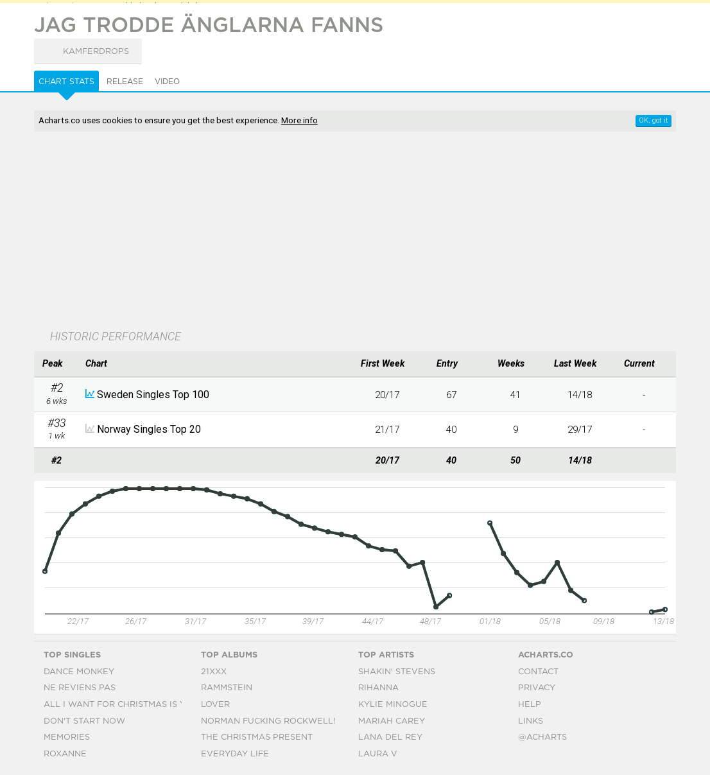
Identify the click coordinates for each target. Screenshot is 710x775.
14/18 (579, 395)
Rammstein (226, 688)
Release (125, 81)
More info (299, 120)
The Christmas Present (257, 737)
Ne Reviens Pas (80, 688)
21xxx (214, 672)
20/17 (387, 395)
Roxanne (65, 754)
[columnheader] (56, 364)
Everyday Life (235, 754)
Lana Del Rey (390, 737)
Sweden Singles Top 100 (153, 394)
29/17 (579, 429)
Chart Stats (66, 81)
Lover (215, 705)
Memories (67, 737)
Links (530, 721)
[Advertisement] (302, 232)
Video (167, 81)
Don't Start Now (84, 721)
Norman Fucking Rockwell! (268, 721)
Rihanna (378, 688)
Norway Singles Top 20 (149, 429)
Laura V (377, 754)
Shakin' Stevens (396, 672)
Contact (538, 672)
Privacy (536, 688)
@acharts (542, 737)
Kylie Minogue (393, 705)
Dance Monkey (79, 672)
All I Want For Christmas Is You (121, 705)
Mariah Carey (391, 721)
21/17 (387, 429)
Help (529, 705)
